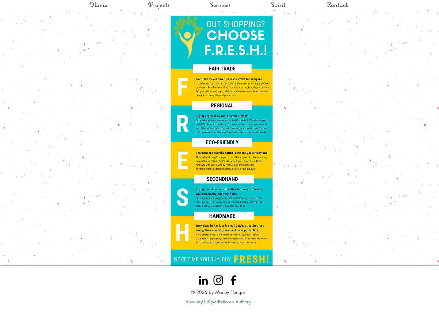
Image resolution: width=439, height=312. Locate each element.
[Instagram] (218, 280)
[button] (337, 4)
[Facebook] (233, 280)
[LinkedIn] (203, 280)
